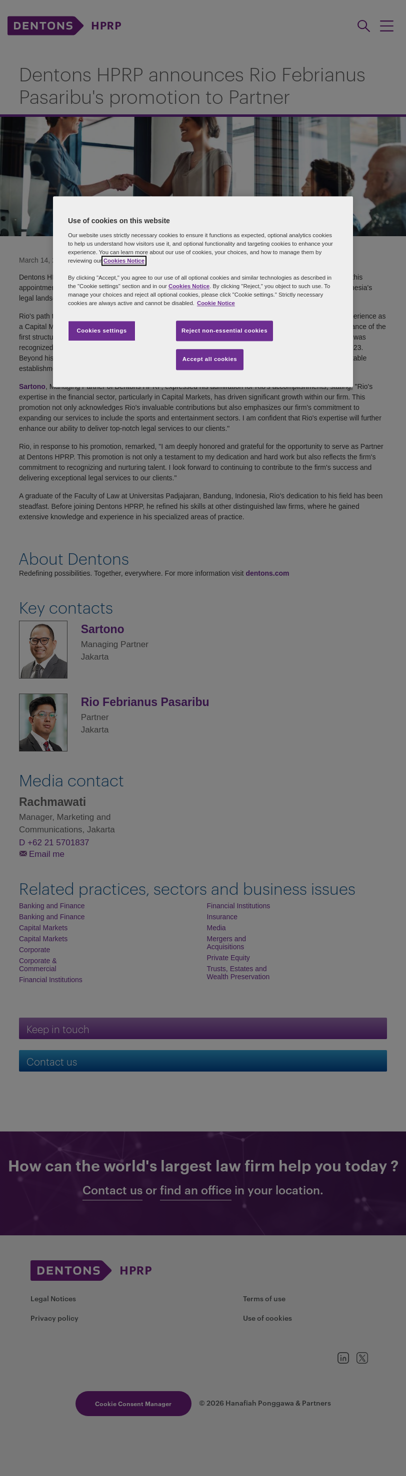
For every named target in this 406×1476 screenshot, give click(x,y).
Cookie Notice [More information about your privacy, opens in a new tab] (216, 304)
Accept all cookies (210, 360)
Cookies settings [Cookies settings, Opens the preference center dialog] (101, 331)
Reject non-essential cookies (225, 331)
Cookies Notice (124, 261)
